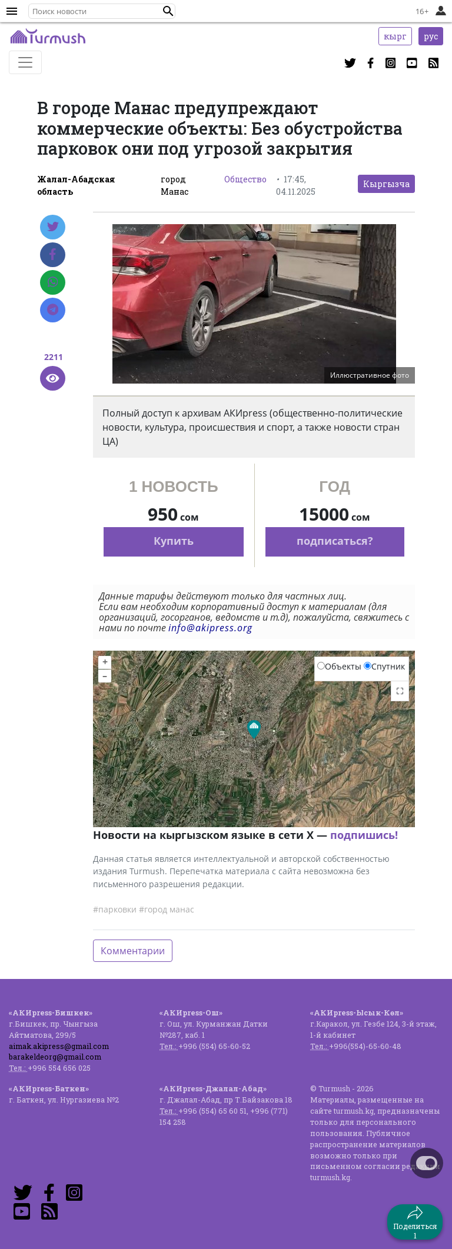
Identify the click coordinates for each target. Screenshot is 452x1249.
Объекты (339, 666)
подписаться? (335, 541)
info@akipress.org (210, 627)
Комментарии (133, 950)
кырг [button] (395, 36)
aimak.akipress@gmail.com (59, 1046)
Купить (174, 541)
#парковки (115, 909)
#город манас (166, 909)
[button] (168, 11)
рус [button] (431, 36)
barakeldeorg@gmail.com (55, 1056)
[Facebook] (52, 254)
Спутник (384, 666)
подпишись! (364, 835)
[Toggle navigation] (25, 62)
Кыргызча (386, 183)
